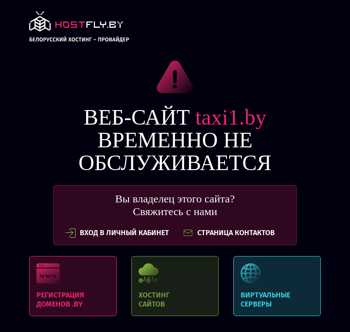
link (79, 29)
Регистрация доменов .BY (73, 286)
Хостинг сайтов (175, 286)
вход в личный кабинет (117, 233)
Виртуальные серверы (277, 286)
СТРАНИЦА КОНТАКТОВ (229, 233)
